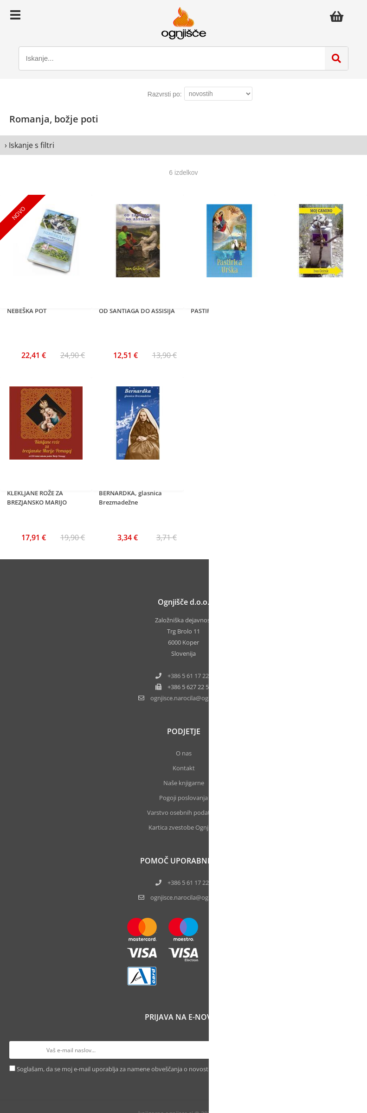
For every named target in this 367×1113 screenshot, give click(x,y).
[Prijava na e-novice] (349, 1050)
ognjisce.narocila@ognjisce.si (189, 897)
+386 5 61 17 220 (189, 676)
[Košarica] (339, 16)
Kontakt (184, 768)
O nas (184, 753)
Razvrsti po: (165, 94)
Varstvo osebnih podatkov (183, 812)
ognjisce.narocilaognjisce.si (189, 698)
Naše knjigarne (183, 783)
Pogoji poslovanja (183, 797)
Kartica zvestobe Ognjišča (183, 827)
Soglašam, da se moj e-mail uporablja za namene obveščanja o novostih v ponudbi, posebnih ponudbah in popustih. (177, 1069)
